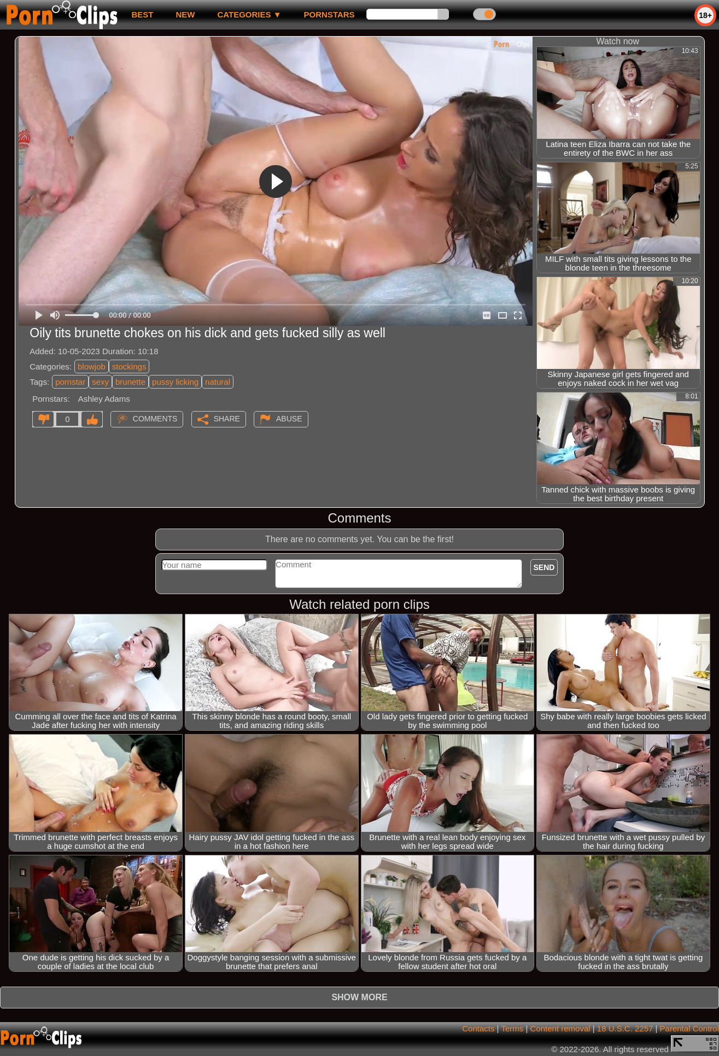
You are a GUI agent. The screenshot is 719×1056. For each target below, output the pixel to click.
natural (217, 381)
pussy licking (175, 381)
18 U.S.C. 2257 (625, 1028)
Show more (359, 997)
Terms (512, 1028)
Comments (155, 418)
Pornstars (329, 14)
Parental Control (689, 1028)
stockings (129, 366)
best (142, 14)
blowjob (92, 366)
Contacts (478, 1028)
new (185, 14)
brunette (130, 381)
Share (227, 418)
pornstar (70, 381)
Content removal (560, 1028)
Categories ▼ (249, 14)
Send (544, 567)
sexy (100, 381)
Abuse (289, 418)
